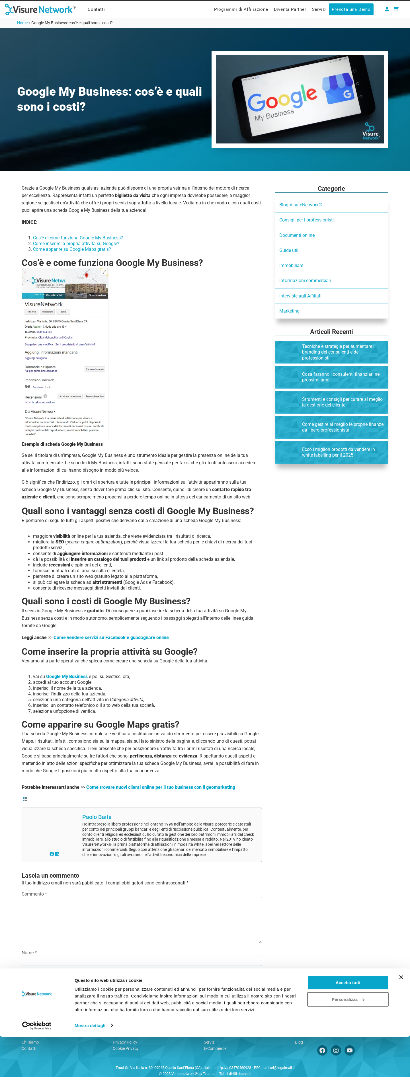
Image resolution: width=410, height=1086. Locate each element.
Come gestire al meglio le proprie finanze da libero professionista (343, 427)
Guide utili (289, 250)
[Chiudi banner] (401, 1027)
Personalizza (348, 1048)
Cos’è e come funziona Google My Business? (78, 238)
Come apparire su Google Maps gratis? (72, 249)
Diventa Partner (290, 9)
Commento (34, 894)
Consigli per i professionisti (306, 220)
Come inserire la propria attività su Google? (76, 243)
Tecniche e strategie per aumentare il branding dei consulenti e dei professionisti (339, 352)
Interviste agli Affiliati (300, 296)
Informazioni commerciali (305, 280)
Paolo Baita (97, 817)
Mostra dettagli (90, 1074)
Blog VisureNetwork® (300, 205)
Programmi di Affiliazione (241, 9)
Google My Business (67, 676)
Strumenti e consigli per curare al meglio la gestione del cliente (342, 402)
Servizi (319, 9)
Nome (29, 961)
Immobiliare (291, 265)
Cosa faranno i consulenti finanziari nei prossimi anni (341, 377)
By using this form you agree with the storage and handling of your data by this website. (117, 1003)
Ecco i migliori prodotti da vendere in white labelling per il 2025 (338, 452)
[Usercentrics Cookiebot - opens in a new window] (37, 1075)
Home (22, 22)
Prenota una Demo (351, 9)
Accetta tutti (348, 1032)
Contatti (96, 9)
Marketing (289, 311)
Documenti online (297, 235)
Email (29, 982)
